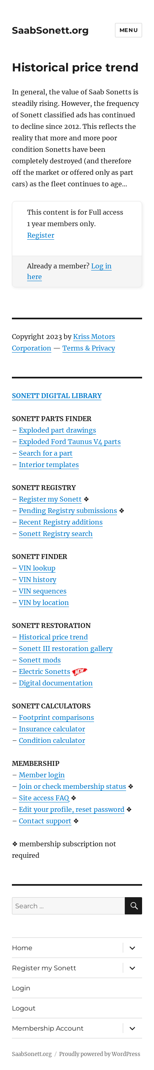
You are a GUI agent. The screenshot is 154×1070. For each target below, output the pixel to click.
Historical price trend (53, 637)
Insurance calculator (52, 729)
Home (22, 948)
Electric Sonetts (44, 671)
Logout (24, 1008)
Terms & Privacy (88, 348)
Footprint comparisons (56, 717)
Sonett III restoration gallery (66, 648)
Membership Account (48, 1028)
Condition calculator (52, 740)
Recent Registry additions (61, 522)
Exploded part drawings (57, 430)
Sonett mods (40, 660)
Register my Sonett (50, 499)
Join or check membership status (72, 786)
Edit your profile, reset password (71, 809)
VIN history (37, 579)
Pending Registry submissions (68, 510)
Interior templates (49, 465)
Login (21, 988)
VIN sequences (43, 591)
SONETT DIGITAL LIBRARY (56, 396)
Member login (42, 775)
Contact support (45, 821)
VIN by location (44, 602)
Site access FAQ (44, 798)
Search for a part (46, 453)
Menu (129, 30)
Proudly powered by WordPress (99, 1054)
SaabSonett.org (50, 30)
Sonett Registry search (56, 533)
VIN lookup (37, 568)
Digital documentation (56, 683)
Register (40, 235)
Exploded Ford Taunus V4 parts (70, 442)
